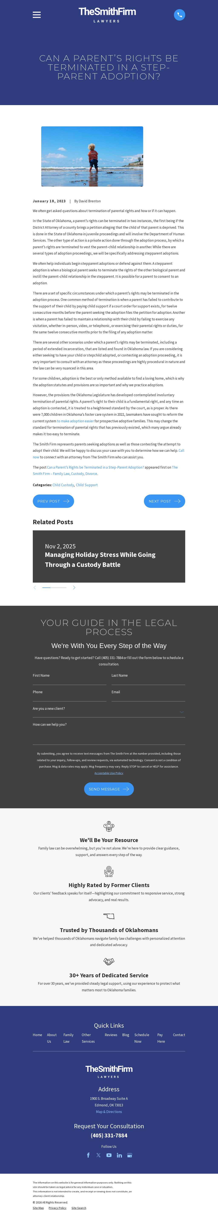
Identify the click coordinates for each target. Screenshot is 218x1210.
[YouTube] (109, 1155)
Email (116, 692)
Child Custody (63, 485)
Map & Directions (109, 1111)
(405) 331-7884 (109, 1135)
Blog (125, 1035)
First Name (41, 675)
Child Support (87, 485)
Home (37, 1035)
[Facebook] (88, 1155)
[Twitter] (98, 1155)
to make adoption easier (75, 421)
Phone (38, 692)
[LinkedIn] (119, 1155)
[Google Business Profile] (129, 1155)
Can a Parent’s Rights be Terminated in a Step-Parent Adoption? (95, 467)
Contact (179, 1035)
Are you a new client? (49, 708)
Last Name (120, 675)
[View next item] (74, 588)
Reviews (111, 1035)
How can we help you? (50, 724)
